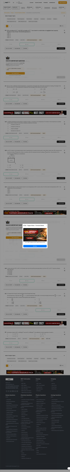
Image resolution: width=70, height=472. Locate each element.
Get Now (35, 246)
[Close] (46, 225)
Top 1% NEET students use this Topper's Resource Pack (35, 242)
